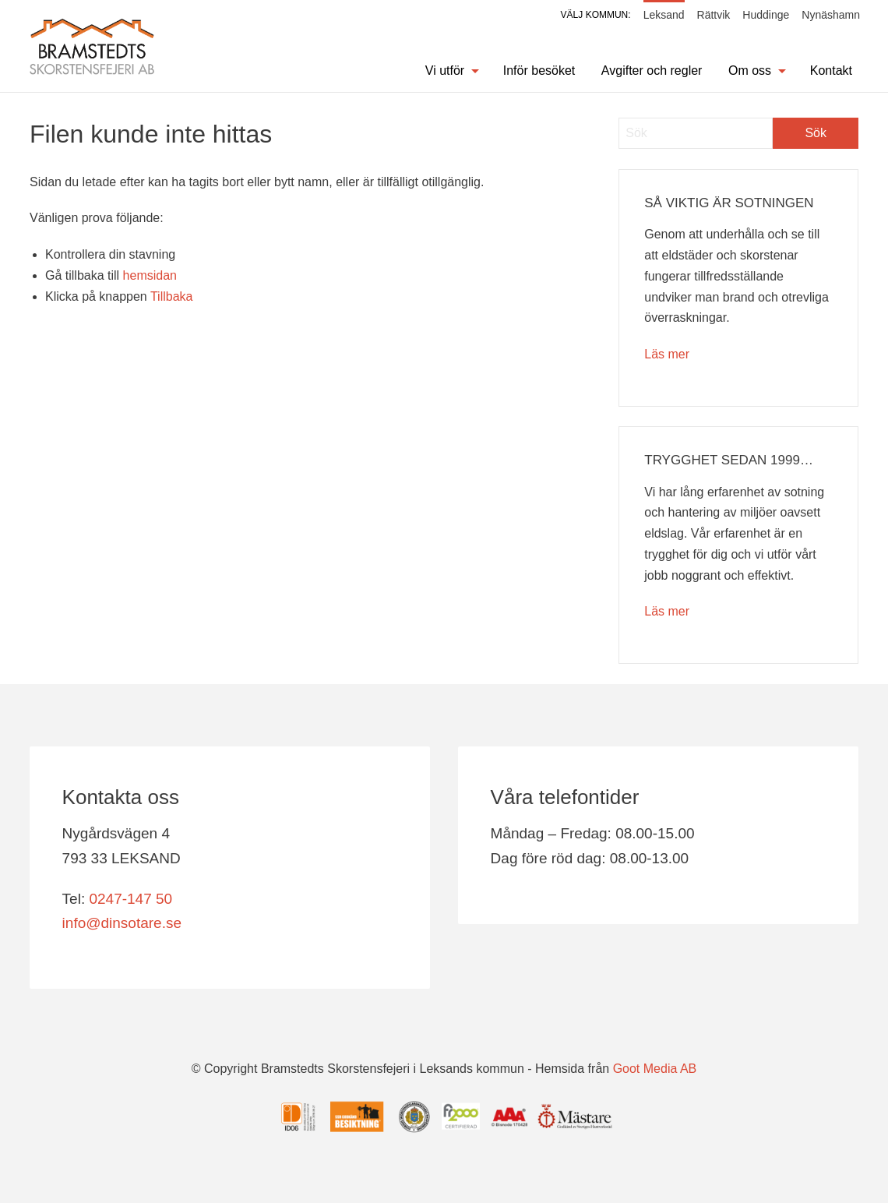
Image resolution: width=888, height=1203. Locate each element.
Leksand (664, 15)
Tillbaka (171, 296)
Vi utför (444, 70)
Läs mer (666, 354)
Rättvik (714, 15)
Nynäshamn (831, 15)
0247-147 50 (130, 899)
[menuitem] (444, 71)
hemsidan (150, 275)
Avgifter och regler (652, 70)
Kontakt (831, 70)
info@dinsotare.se (121, 923)
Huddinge (765, 15)
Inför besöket (539, 70)
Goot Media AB (655, 1069)
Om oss (749, 70)
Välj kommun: (596, 14)
